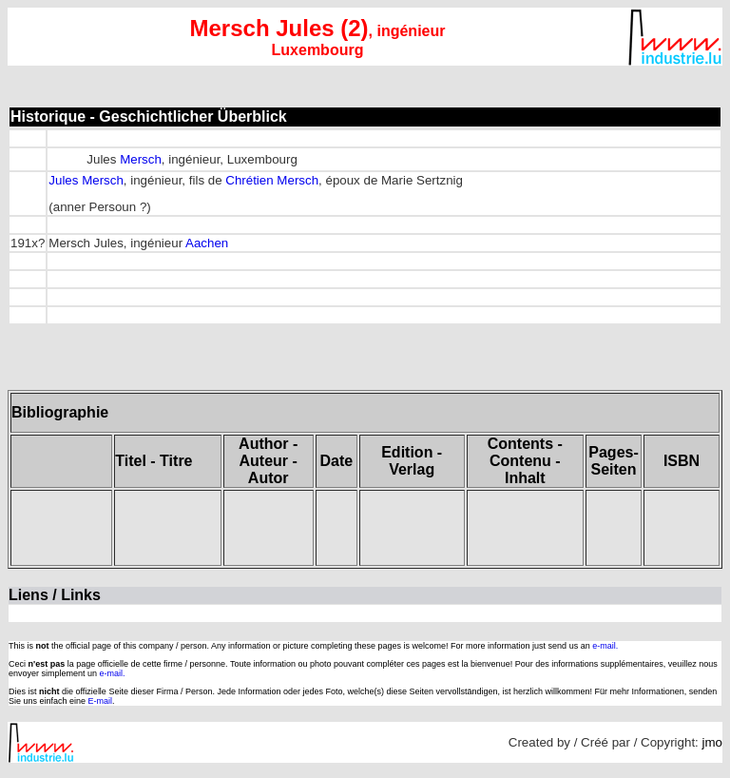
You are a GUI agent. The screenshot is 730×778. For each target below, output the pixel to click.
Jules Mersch (86, 180)
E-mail (100, 701)
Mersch (141, 159)
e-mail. (605, 646)
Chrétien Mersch (271, 180)
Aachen (206, 243)
